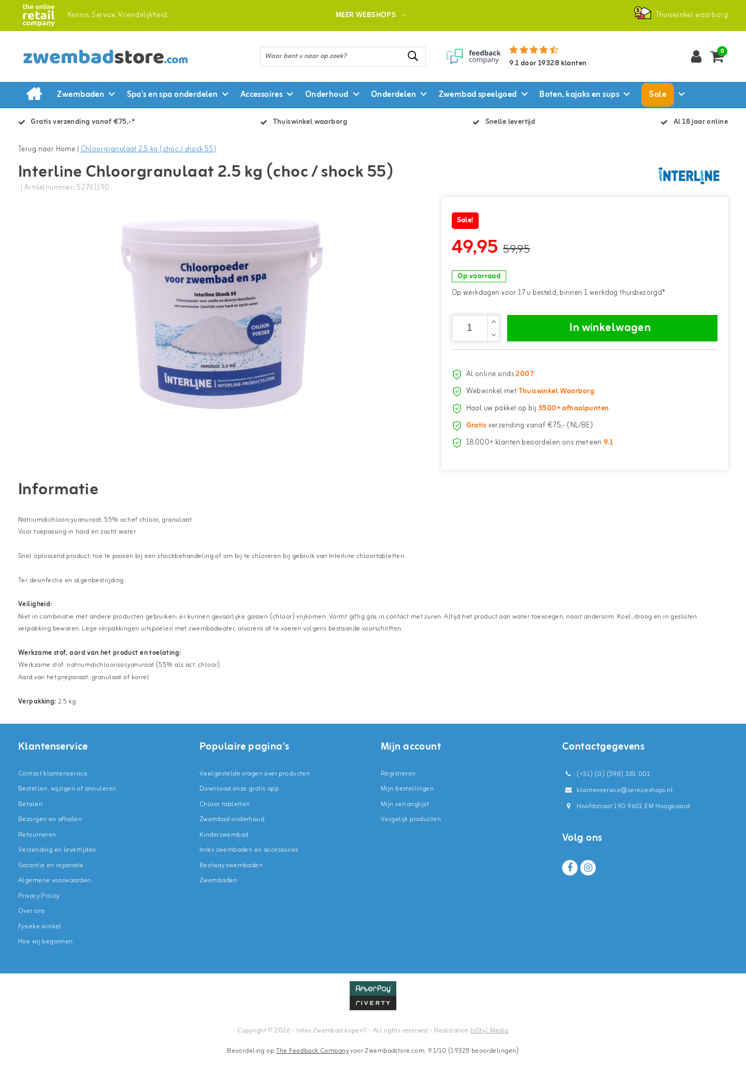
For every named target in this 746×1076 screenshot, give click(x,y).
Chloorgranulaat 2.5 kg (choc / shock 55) (149, 149)
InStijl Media (489, 1047)
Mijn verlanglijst (405, 821)
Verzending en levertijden (57, 867)
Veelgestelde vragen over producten (254, 790)
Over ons (31, 928)
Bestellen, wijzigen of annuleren (67, 805)
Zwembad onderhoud (231, 836)
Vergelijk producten (411, 836)
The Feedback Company (312, 1068)
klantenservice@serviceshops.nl (617, 807)
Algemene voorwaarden (54, 897)
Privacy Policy (39, 913)
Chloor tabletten (224, 821)
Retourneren (37, 852)
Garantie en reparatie (51, 882)
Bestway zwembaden (231, 882)
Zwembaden (218, 897)
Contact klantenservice (53, 790)
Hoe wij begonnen (45, 958)
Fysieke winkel (40, 943)
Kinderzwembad (223, 852)
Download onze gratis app (239, 805)
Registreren (398, 790)
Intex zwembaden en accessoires (248, 867)
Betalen (30, 821)
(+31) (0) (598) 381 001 (606, 791)
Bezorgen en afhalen (50, 836)
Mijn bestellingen (407, 805)
